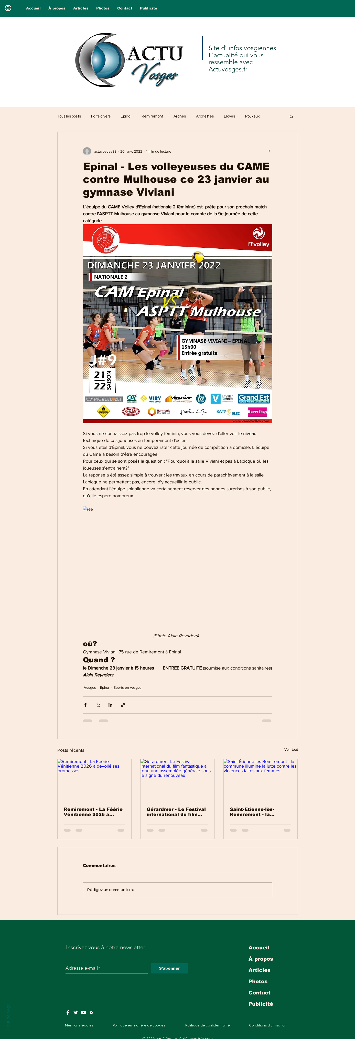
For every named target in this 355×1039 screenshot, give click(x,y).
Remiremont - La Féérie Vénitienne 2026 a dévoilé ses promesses (93, 812)
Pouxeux (252, 116)
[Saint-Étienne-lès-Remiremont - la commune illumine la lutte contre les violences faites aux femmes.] (261, 780)
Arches (180, 116)
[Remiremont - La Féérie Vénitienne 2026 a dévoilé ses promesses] (95, 780)
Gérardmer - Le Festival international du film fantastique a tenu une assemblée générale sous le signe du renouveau (176, 812)
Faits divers (101, 116)
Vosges (90, 687)
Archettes (205, 116)
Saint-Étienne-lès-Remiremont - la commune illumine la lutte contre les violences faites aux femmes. (256, 812)
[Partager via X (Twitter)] (97, 705)
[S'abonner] (169, 968)
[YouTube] (84, 1012)
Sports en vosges (128, 687)
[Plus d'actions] (269, 151)
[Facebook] (68, 1012)
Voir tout (291, 749)
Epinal (126, 116)
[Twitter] (76, 1012)
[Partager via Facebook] (85, 705)
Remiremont (152, 116)
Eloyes (229, 116)
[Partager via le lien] (123, 705)
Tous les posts (69, 116)
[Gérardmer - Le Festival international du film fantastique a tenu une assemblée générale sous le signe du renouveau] (177, 780)
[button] (291, 116)
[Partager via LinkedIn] (110, 705)
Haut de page (7, 1017)
